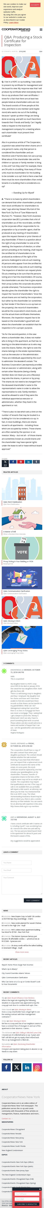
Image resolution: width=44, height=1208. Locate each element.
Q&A (40, 51)
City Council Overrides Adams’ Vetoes (16, 973)
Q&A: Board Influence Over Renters (20, 998)
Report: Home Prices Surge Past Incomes (17, 965)
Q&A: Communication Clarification (15, 977)
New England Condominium (12, 1150)
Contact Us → (7, 1118)
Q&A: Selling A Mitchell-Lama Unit (28, 1032)
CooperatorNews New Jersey (13, 1138)
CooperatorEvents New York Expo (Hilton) (18, 1162)
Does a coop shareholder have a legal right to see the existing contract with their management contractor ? (21, 1014)
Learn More (13, 22)
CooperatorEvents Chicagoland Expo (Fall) (18, 1179)
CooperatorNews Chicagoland (13, 1129)
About (5, 1089)
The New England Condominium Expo (16, 1175)
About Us (5, 1205)
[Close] (35, 5)
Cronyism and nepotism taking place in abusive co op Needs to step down (22, 1050)
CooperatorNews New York (12, 1142)
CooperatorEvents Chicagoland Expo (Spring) (19, 1183)
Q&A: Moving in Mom (22, 1009)
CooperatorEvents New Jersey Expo (15, 1170)
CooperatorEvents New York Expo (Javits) (17, 1166)
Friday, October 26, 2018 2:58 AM (22, 744)
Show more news (22, 952)
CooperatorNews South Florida (13, 1146)
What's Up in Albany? (9, 969)
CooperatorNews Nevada (11, 1133)
